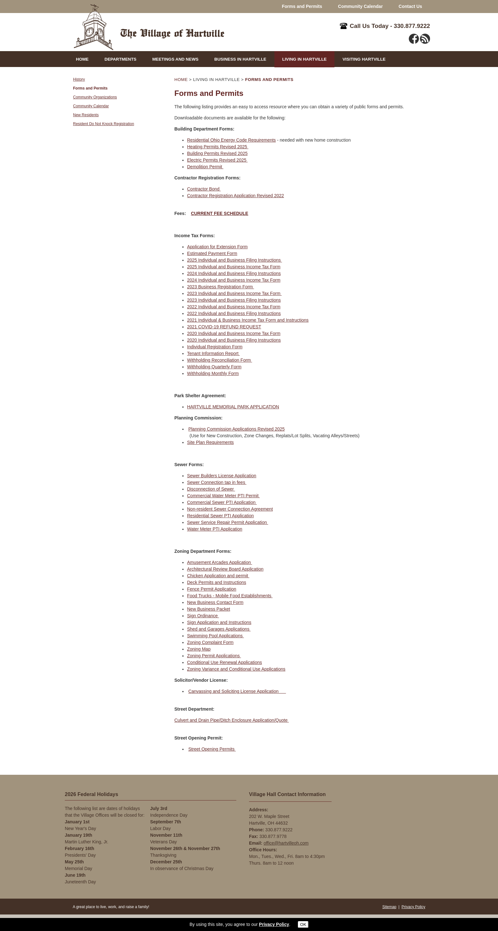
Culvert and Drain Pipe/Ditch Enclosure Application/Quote (231, 720)
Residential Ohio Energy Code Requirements (231, 140)
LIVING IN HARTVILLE (304, 59)
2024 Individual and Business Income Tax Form (233, 280)
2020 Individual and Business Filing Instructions (234, 340)
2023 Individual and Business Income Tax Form (234, 293)
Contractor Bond (204, 188)
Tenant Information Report (213, 353)
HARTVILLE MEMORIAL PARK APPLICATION (233, 406)
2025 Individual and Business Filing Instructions (234, 260)
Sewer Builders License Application (221, 475)
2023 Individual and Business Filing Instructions (234, 300)
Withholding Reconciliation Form (219, 360)
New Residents (86, 115)
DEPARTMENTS (120, 59)
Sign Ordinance (203, 615)
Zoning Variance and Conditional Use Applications (236, 669)
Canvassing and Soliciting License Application (237, 691)
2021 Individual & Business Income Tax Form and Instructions (248, 320)
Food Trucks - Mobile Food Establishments (230, 595)
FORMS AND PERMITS (269, 79)
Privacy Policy (413, 907)
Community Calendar (360, 6)
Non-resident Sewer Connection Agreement (230, 509)
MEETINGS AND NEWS (175, 59)
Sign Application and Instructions (219, 622)
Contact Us (410, 6)
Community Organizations (95, 97)
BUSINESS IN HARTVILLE (240, 59)
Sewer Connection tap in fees (216, 482)
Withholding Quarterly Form (214, 366)
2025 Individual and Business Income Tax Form (233, 266)
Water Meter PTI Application (214, 529)
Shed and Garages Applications (219, 629)
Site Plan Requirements (210, 442)
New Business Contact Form (215, 602)
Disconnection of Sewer (211, 489)
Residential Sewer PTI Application (220, 515)
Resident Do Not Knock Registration (103, 124)
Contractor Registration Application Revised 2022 (235, 195)
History (79, 79)
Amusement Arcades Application (219, 562)
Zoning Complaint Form (210, 642)
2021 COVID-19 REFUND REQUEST (224, 326)
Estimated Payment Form (212, 253)
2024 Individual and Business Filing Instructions (234, 273)
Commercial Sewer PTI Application (222, 502)
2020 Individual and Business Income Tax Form (233, 333)
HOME (82, 59)
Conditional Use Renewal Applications (224, 662)
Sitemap (389, 907)
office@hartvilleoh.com (286, 843)
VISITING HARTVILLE (364, 59)
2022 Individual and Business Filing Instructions (234, 313)
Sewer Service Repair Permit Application (227, 522)
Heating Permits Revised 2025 (217, 146)
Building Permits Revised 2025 (217, 153)
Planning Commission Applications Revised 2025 (236, 429)
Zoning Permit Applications (214, 655)
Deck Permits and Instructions (216, 582)
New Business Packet (208, 609)
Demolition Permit (205, 166)
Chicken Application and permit (218, 575)
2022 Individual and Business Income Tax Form (233, 306)
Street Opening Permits (212, 749)
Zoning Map (199, 649)
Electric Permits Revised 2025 (217, 160)
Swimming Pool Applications (215, 635)
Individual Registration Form (214, 346)
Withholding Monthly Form (213, 373)
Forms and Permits (302, 6)
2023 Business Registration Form (220, 286)
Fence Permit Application (211, 589)
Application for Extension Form (217, 246)
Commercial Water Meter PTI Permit (223, 495)
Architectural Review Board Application (225, 569)
